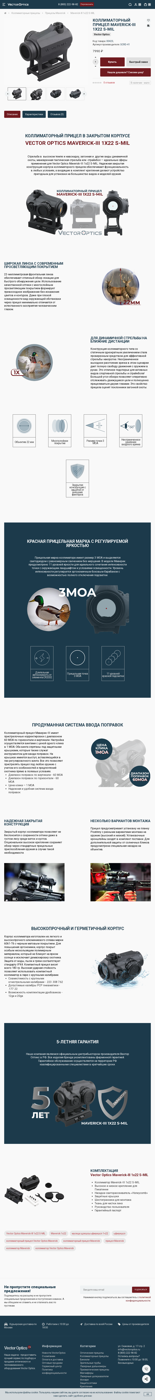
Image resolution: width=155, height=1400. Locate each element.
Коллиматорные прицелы (94, 1356)
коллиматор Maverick (18, 1248)
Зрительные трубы (90, 1363)
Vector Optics (102, 34)
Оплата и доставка (52, 1359)
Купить (112, 62)
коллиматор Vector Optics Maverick (55, 1248)
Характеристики (34, 114)
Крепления (86, 1386)
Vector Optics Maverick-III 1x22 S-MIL (25, 1233)
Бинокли (84, 1359)
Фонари (84, 1379)
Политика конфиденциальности (54, 1371)
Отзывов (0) (57, 114)
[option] (46, 51)
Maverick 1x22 (58, 1233)
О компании (48, 1356)
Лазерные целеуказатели (94, 1376)
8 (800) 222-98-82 (68, 4)
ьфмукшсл (119, 1233)
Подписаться (141, 1290)
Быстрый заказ (138, 62)
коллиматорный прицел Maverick (81, 1241)
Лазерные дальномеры (93, 1366)
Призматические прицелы (94, 1369)
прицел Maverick (115, 1241)
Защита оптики (88, 1383)
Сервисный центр (52, 1366)
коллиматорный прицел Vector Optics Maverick (32, 1241)
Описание (12, 114)
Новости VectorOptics (54, 1352)
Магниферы (86, 1373)
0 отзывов (109, 82)
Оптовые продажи (52, 1363)
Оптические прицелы (92, 1352)
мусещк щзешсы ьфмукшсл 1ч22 (90, 1233)
